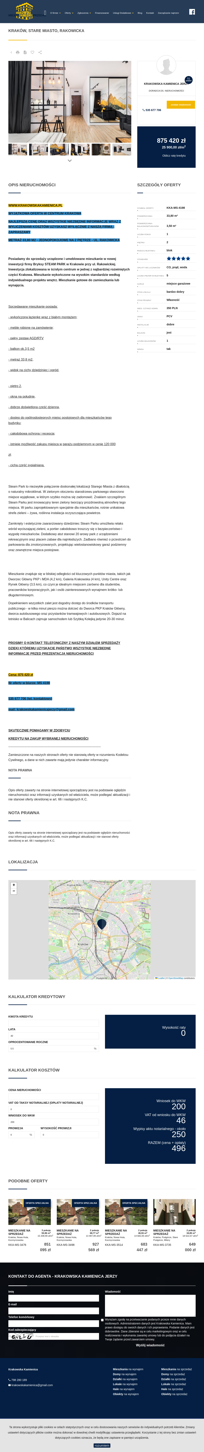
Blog (140, 13)
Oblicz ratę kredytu (174, 155)
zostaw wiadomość (181, 104)
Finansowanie (102, 13)
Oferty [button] (69, 13)
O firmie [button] (55, 13)
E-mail (12, 1304)
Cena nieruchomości (24, 1090)
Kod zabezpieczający (22, 1329)
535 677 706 (152, 110)
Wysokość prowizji (56, 1128)
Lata (11, 1029)
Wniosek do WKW (21, 1115)
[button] (101, 924)
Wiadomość (113, 1291)
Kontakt (150, 13)
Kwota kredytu (20, 1016)
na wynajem (128, 1369)
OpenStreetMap (175, 978)
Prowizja (15, 1128)
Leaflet (159, 978)
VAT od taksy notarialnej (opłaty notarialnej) (45, 1102)
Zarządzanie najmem (168, 13)
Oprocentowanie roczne (28, 1042)
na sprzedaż (176, 1369)
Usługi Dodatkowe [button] (123, 13)
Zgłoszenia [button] (84, 13)
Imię (11, 1291)
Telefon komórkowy (21, 1317)
